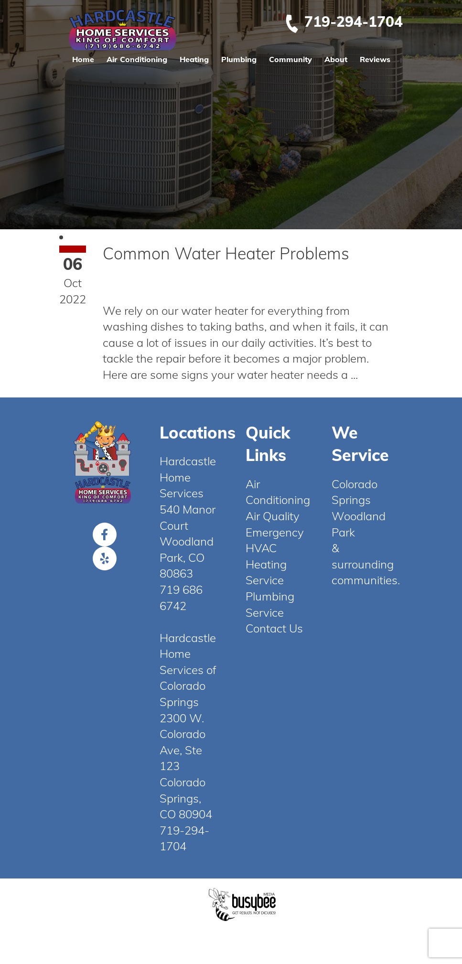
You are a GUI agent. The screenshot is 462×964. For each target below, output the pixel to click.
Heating (194, 59)
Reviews (375, 59)
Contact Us (274, 628)
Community (290, 59)
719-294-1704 (343, 21)
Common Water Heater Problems (226, 253)
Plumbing (239, 59)
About (335, 59)
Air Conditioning (137, 59)
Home (83, 59)
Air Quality (273, 516)
